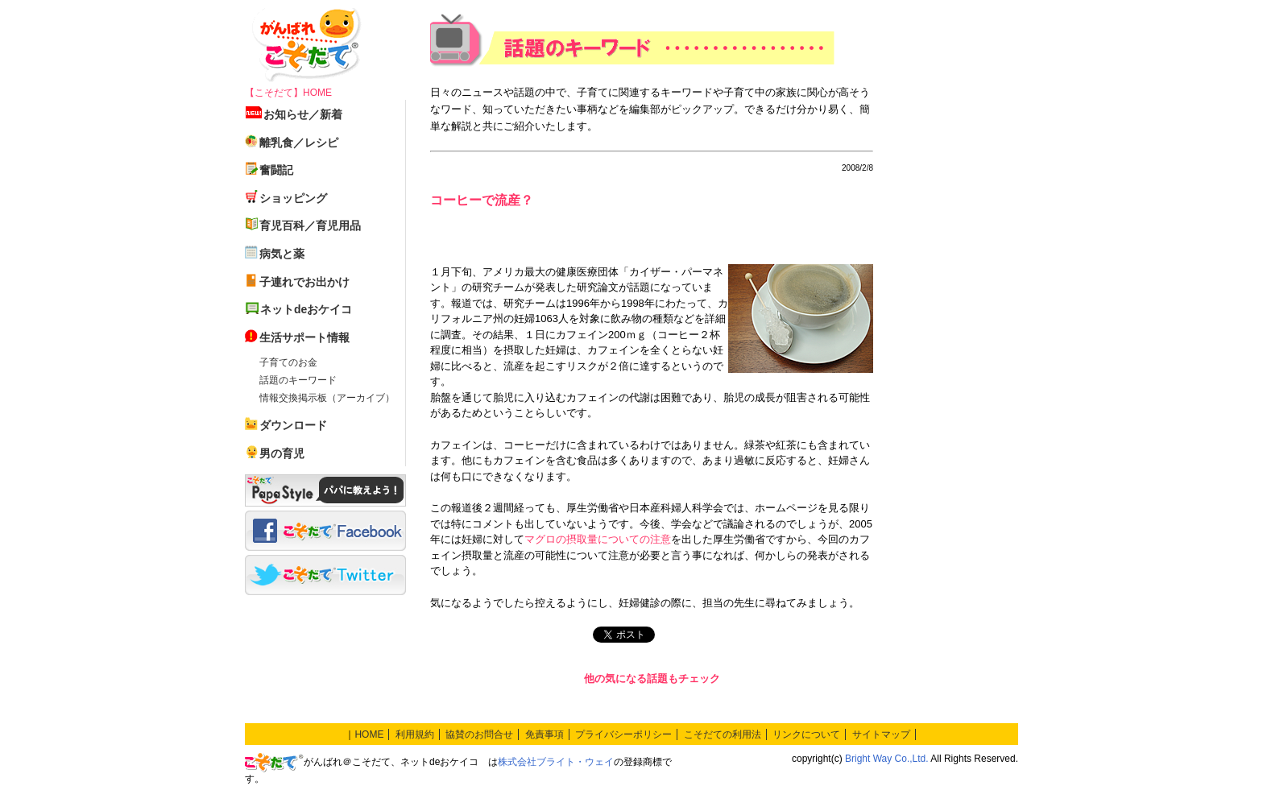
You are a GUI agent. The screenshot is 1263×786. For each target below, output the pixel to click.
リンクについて (806, 734)
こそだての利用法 (722, 734)
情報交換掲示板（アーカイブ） (327, 397)
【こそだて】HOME (288, 92)
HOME (368, 734)
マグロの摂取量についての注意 (597, 539)
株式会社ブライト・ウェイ (556, 761)
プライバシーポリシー (623, 734)
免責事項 (544, 734)
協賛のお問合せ (479, 734)
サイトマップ (881, 734)
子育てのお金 (288, 362)
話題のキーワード (298, 380)
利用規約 (414, 734)
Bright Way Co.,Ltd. (887, 758)
